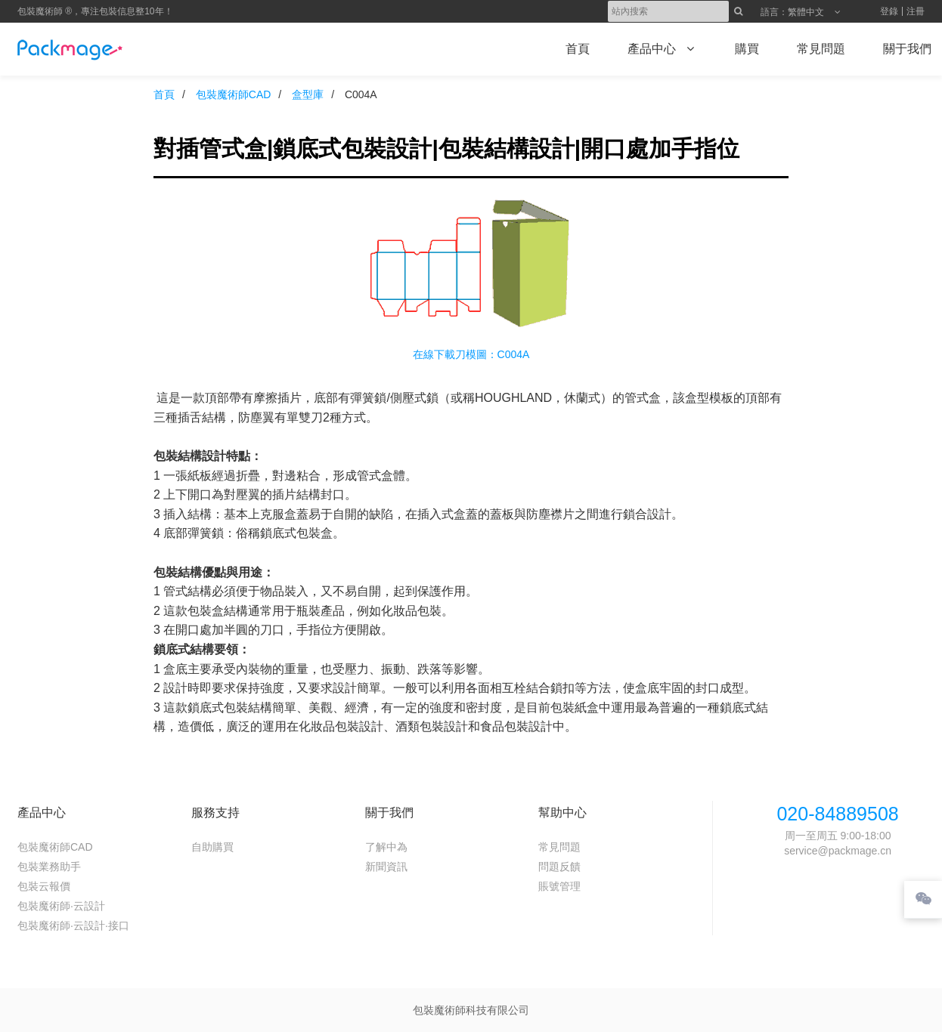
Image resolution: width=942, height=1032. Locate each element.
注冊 (915, 11)
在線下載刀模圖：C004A (471, 354)
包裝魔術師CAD (233, 94)
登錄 (889, 11)
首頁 (164, 94)
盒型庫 (308, 94)
